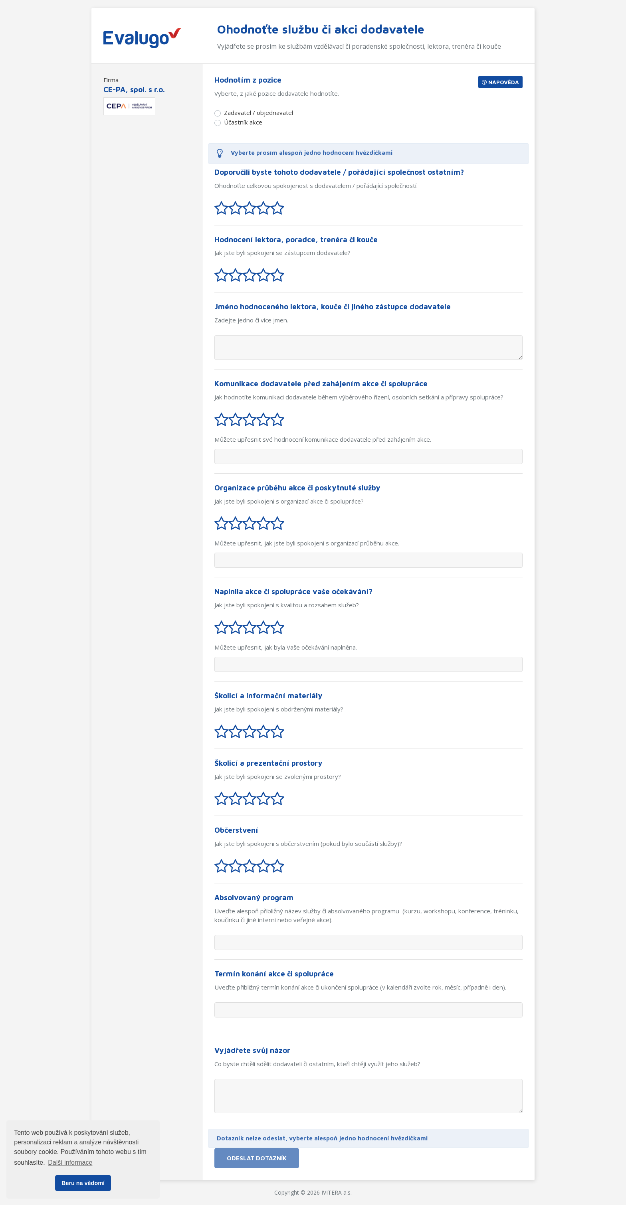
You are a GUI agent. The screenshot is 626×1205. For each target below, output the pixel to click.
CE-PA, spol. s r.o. (134, 89)
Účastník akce (243, 122)
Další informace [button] (70, 1162)
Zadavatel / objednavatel (258, 113)
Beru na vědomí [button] (83, 1183)
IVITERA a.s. (336, 1192)
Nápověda (500, 82)
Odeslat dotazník (257, 1158)
